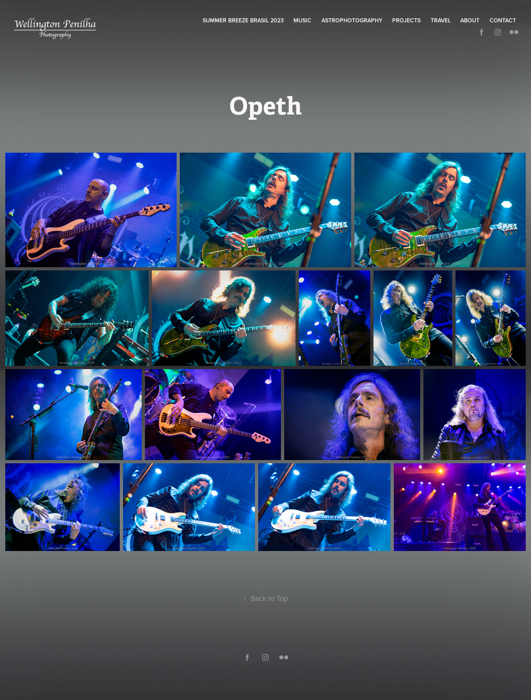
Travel (441, 20)
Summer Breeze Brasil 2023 (243, 20)
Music (302, 20)
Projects (406, 20)
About (469, 20)
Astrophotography (352, 20)
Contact (503, 20)
